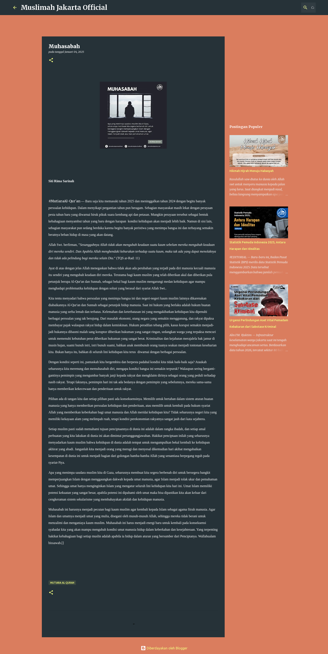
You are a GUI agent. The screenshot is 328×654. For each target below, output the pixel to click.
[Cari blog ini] (294, 8)
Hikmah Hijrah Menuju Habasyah (251, 171)
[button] (51, 60)
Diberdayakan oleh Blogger (164, 648)
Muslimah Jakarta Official (64, 7)
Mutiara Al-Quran (62, 582)
